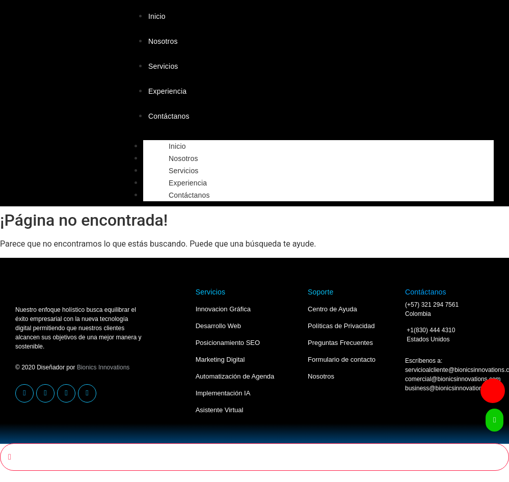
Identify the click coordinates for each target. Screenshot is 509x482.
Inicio (157, 16)
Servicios (163, 66)
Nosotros (163, 41)
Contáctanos (169, 116)
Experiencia (167, 91)
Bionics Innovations (103, 367)
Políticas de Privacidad (341, 326)
